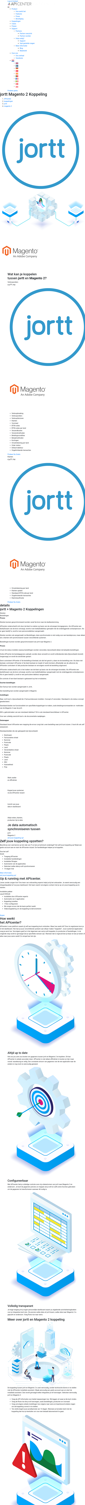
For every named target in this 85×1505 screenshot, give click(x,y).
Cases (14, 24)
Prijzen (14, 26)
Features (19, 14)
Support (14, 29)
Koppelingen (16, 21)
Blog (21, 48)
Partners (19, 31)
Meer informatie (21, 46)
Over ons (15, 53)
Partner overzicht (26, 33)
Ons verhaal (20, 56)
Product (14, 9)
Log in (10, 1)
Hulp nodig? (20, 38)
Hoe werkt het (21, 11)
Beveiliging (20, 19)
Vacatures (19, 58)
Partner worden (25, 36)
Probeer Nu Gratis (14, 454)
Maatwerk (23, 51)
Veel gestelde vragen (27, 43)
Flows (18, 16)
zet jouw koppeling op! (16, 838)
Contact (15, 1)
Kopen (2, 915)
